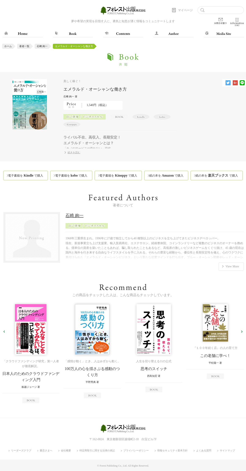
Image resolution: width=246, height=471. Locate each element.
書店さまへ (46, 450)
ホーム (8, 46)
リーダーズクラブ (21, 450)
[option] (31, 353)
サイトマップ (227, 450)
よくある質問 (203, 450)
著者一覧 (24, 46)
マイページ (185, 10)
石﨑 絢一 (42, 46)
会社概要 (66, 450)
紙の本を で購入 (166, 175)
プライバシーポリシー (136, 450)
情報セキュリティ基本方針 (172, 450)
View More (232, 266)
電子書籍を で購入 (25, 175)
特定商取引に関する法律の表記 (97, 450)
